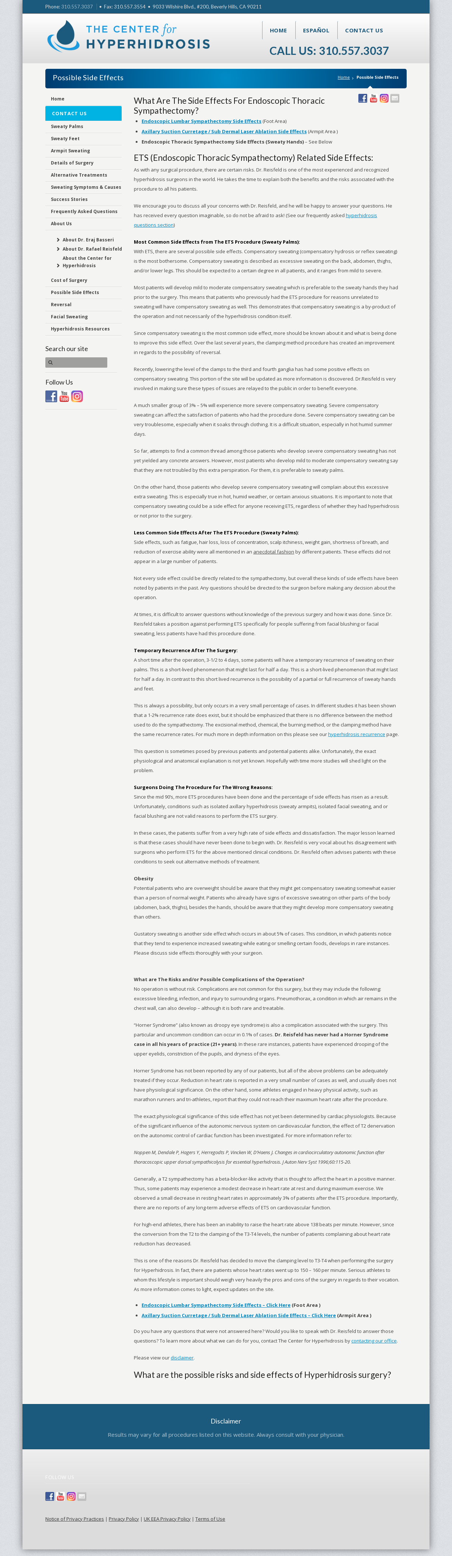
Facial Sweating (69, 317)
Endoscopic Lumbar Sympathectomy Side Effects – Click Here (216, 1305)
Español (316, 30)
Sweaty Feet (65, 138)
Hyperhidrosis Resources (80, 329)
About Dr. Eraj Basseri (88, 240)
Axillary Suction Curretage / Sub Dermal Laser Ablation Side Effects (224, 131)
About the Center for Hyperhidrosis (87, 262)
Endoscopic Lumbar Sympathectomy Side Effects (201, 121)
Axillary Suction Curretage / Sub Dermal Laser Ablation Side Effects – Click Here (239, 1315)
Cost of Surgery (69, 280)
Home (278, 30)
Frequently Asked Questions (84, 211)
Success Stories (69, 199)
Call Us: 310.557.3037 (329, 50)
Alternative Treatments (79, 175)
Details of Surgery (72, 163)
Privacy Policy (124, 1519)
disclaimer (182, 1357)
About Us (61, 223)
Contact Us (364, 30)
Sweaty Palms (67, 126)
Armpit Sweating (70, 151)
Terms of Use (210, 1519)
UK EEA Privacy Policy (167, 1519)
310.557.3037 (77, 7)
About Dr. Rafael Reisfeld (92, 249)
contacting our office (374, 1340)
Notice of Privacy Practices (74, 1519)
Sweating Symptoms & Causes (86, 187)
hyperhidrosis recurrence (356, 734)
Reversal (61, 304)
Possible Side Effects (75, 292)
